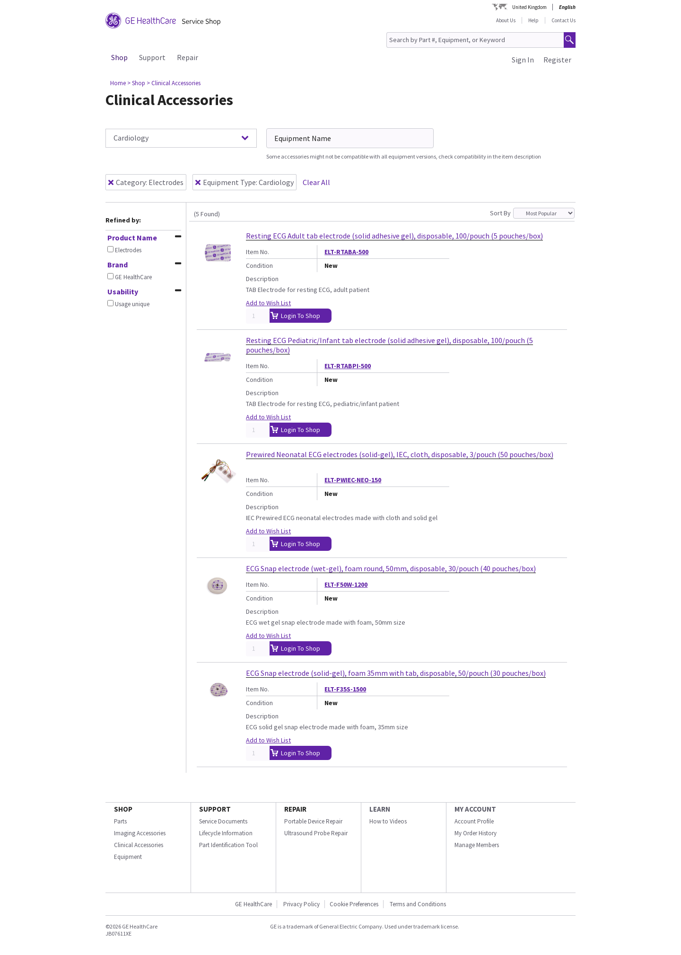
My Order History (475, 833)
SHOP (123, 809)
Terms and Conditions (418, 904)
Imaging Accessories (140, 833)
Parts (120, 821)
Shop (119, 57)
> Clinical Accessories (174, 83)
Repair (187, 57)
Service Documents (223, 821)
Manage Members (476, 845)
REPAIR (295, 809)
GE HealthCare (253, 904)
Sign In (523, 59)
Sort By (500, 213)
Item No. (257, 252)
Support (152, 57)
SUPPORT (215, 809)
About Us (505, 20)
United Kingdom (529, 7)
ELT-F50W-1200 (345, 584)
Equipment (128, 857)
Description (262, 278)
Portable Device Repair (313, 821)
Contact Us (563, 20)
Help (533, 20)
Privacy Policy (301, 904)
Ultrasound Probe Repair (316, 833)
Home (118, 83)
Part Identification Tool (228, 845)
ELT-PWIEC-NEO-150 (352, 480)
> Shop (136, 83)
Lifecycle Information (226, 833)
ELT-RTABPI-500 (347, 366)
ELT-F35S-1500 (345, 689)
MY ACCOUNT (475, 809)
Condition (259, 265)
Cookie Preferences (354, 904)
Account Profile (474, 821)
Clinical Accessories (138, 845)
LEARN (379, 809)
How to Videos (388, 821)
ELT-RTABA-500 (346, 252)
